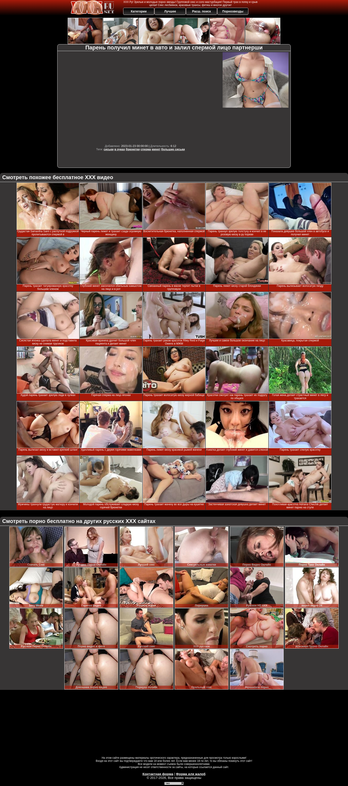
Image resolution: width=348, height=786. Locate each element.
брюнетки (133, 149)
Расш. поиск (201, 11)
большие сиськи (173, 149)
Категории (139, 11)
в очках (120, 149)
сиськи (109, 149)
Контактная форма (157, 774)
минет (156, 149)
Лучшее (170, 11)
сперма (145, 149)
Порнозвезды (232, 11)
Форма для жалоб (191, 774)
